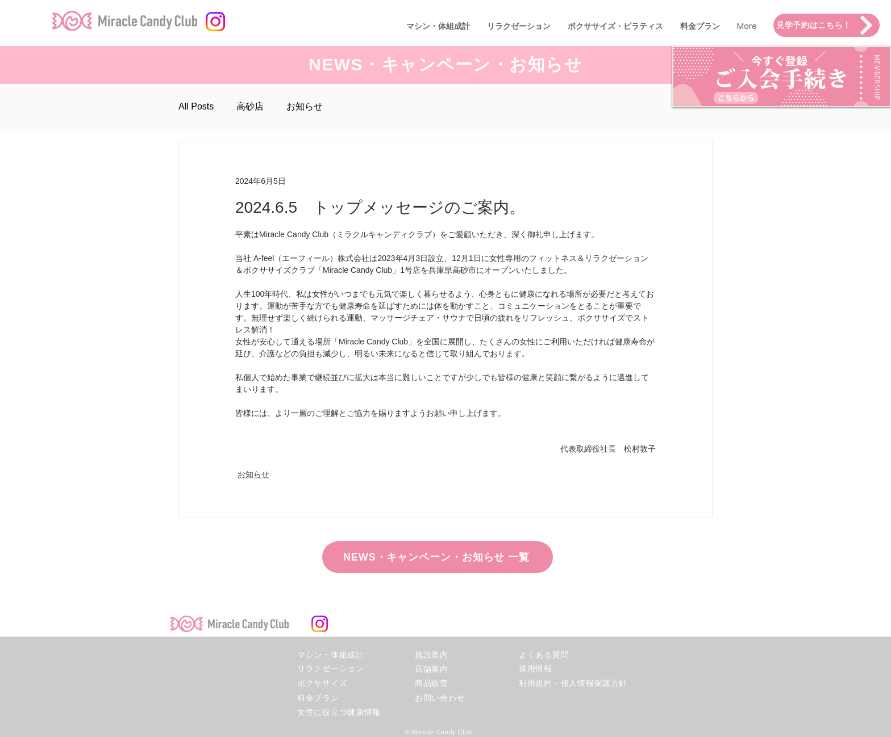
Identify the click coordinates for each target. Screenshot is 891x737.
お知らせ (304, 106)
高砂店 (250, 106)
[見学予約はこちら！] (826, 25)
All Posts (196, 106)
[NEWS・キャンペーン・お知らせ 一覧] (437, 557)
